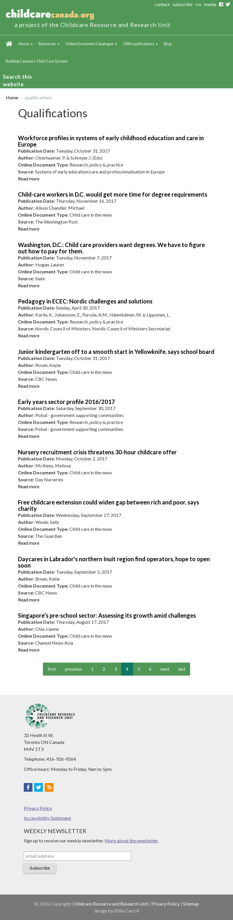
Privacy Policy (38, 808)
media (210, 4)
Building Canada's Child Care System (37, 61)
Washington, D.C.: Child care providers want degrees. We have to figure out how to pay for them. (111, 248)
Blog (167, 43)
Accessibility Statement (47, 818)
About (25, 43)
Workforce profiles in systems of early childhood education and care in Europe (111, 141)
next (165, 669)
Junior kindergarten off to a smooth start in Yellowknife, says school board (116, 351)
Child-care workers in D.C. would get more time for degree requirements (112, 194)
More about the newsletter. (132, 840)
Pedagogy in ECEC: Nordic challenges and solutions (85, 301)
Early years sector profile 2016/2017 (66, 401)
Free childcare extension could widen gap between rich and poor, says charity (108, 505)
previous (73, 669)
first (52, 669)
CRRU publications (140, 43)
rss (198, 4)
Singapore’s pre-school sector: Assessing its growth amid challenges (107, 615)
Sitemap (191, 903)
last (181, 669)
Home (9, 43)
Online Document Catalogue (91, 43)
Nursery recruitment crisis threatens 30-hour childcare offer (97, 452)
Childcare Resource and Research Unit (110, 903)
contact (162, 4)
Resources (49, 43)
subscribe (182, 4)
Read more (28, 178)
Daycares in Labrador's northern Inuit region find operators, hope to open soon (114, 562)
